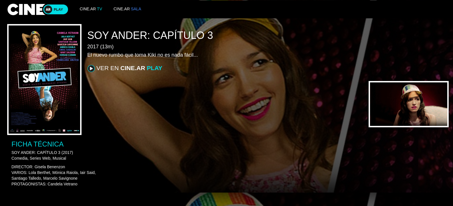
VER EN (125, 68)
